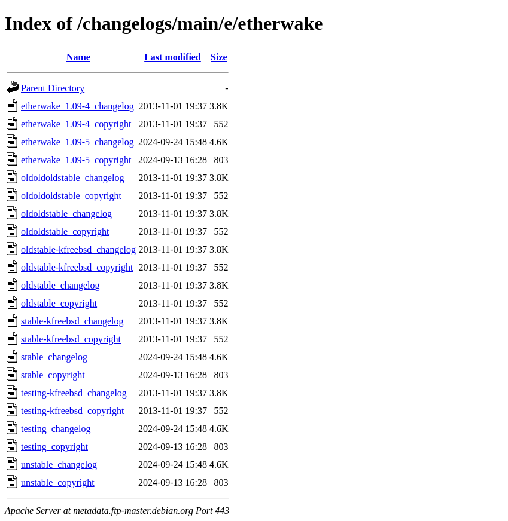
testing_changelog (55, 429)
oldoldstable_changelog (66, 214)
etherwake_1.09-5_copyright (76, 160)
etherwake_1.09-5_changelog (77, 142)
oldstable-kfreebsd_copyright (77, 267)
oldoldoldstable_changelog (72, 178)
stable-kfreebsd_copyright (71, 339)
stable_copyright (53, 375)
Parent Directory (52, 88)
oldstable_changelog (60, 285)
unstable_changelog (59, 464)
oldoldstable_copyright (65, 231)
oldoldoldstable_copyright (71, 196)
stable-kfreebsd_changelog (72, 321)
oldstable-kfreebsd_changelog (78, 249)
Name (78, 57)
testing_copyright (54, 447)
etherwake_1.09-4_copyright (76, 124)
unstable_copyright (58, 482)
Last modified (172, 57)
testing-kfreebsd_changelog (74, 393)
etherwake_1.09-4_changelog (77, 106)
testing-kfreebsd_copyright (72, 411)
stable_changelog (54, 357)
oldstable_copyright (59, 303)
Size (219, 57)
